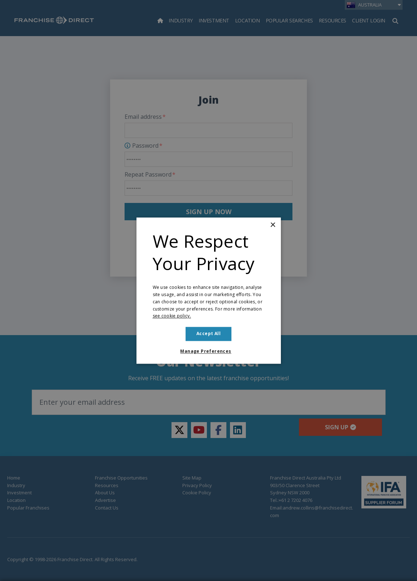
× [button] (272, 225)
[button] (208, 351)
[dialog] (208, 290)
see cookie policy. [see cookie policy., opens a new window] (172, 316)
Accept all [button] (208, 334)
